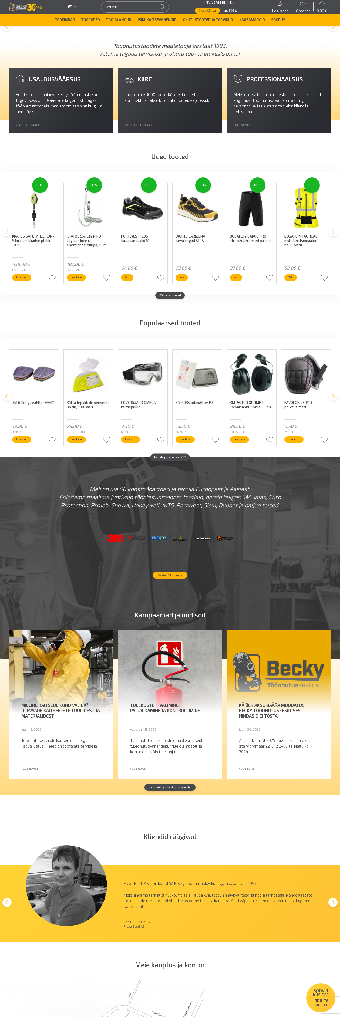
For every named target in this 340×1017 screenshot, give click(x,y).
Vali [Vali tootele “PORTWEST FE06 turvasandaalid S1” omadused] (130, 287)
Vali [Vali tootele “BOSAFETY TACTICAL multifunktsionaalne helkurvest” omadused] (293, 287)
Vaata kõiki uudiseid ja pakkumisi (170, 824)
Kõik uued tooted (170, 307)
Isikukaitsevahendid (157, 20)
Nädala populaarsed (170, 469)
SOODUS (278, 20)
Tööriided (90, 20)
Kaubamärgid (252, 20)
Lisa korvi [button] (26, 287)
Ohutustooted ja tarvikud (208, 20)
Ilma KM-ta (230, 10)
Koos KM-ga (207, 10)
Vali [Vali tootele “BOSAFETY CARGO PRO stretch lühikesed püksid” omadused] (239, 287)
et (72, 7)
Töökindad (65, 20)
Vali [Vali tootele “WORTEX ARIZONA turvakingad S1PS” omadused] (184, 287)
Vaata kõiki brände (170, 611)
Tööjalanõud (118, 20)
